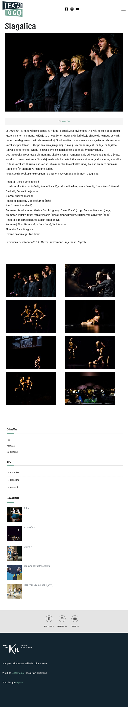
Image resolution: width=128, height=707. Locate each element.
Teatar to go (18, 672)
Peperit (19, 682)
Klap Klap (15, 479)
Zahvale (11, 445)
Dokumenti (12, 451)
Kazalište (66, 121)
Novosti (14, 487)
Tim (8, 439)
